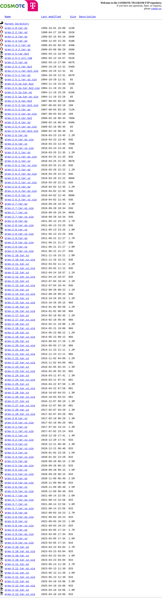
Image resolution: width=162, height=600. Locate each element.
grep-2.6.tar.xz (16, 144)
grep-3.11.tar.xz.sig (20, 577)
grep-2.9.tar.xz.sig (19, 251)
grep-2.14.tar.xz (17, 289)
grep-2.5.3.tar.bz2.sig (21, 105)
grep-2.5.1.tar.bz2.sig (21, 71)
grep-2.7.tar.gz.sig (19, 208)
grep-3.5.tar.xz (16, 469)
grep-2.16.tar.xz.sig (20, 311)
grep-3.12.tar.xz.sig (20, 594)
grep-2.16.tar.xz (17, 306)
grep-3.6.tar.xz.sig (19, 491)
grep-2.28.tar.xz (17, 409)
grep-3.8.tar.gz (16, 512)
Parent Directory (17, 23)
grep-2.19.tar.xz (17, 332)
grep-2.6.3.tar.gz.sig (21, 191)
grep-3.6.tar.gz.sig (19, 482)
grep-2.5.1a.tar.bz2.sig (22, 88)
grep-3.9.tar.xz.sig (19, 542)
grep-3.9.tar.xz (16, 538)
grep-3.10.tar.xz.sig (20, 560)
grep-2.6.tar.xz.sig (19, 148)
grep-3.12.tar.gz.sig (20, 585)
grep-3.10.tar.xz (17, 555)
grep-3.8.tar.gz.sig (19, 517)
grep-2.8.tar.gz (16, 221)
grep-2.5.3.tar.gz (18, 109)
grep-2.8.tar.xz (16, 229)
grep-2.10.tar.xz (17, 255)
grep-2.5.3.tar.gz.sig (21, 113)
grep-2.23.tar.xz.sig (20, 371)
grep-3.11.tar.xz (17, 572)
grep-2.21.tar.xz (17, 349)
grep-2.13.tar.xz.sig (20, 285)
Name (8, 16)
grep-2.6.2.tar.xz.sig (21, 182)
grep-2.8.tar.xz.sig (19, 234)
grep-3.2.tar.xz (16, 435)
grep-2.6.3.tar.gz (18, 186)
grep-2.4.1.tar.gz (18, 45)
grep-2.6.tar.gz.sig (19, 139)
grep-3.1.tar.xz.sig (19, 431)
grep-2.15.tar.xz (17, 298)
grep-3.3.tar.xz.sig (19, 448)
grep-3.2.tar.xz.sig (19, 439)
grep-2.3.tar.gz (16, 36)
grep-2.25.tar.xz (17, 384)
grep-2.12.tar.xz (17, 272)
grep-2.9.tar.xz (16, 246)
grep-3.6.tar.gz (16, 478)
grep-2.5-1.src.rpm (18, 58)
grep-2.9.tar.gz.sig (19, 242)
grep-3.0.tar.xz (16, 418)
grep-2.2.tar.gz (16, 32)
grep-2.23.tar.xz (17, 367)
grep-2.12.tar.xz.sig (20, 276)
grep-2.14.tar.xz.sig (20, 294)
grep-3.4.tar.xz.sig (19, 457)
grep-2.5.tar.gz (16, 62)
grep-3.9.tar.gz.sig (19, 534)
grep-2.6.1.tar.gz (18, 152)
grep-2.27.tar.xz (17, 401)
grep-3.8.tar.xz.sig (19, 525)
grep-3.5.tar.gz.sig (19, 465)
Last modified (51, 16)
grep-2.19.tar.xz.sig (20, 337)
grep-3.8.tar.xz (16, 521)
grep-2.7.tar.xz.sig (19, 216)
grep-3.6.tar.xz (16, 487)
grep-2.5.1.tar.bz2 (18, 66)
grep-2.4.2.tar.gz (18, 49)
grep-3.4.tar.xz (16, 452)
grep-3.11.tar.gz (17, 564)
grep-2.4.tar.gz (16, 41)
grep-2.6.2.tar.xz (18, 178)
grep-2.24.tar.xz (17, 375)
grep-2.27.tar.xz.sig (20, 405)
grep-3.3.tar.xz (16, 444)
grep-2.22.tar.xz (17, 358)
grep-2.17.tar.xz (17, 315)
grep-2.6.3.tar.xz (18, 195)
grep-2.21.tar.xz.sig (20, 354)
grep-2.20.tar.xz (17, 341)
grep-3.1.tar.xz (16, 427)
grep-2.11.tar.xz (17, 264)
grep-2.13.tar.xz (17, 281)
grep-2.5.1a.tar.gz (18, 92)
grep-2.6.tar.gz (16, 135)
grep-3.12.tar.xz (17, 590)
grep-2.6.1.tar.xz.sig (21, 165)
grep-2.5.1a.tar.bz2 (19, 83)
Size (73, 16)
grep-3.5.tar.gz (16, 461)
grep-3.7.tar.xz (16, 504)
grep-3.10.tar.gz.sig (20, 551)
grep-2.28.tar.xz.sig (20, 414)
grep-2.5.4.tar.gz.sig (21, 126)
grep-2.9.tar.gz (16, 238)
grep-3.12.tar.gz (17, 581)
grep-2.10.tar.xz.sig (20, 259)
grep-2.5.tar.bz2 (17, 53)
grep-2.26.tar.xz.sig (20, 397)
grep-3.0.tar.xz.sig (19, 422)
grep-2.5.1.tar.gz (18, 75)
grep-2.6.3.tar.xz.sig (21, 199)
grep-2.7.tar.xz (16, 212)
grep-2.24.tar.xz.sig (20, 379)
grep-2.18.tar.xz (17, 324)
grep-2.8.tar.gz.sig (19, 225)
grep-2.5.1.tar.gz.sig (21, 79)
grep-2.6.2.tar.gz (18, 169)
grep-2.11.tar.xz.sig (20, 268)
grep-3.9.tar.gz (16, 530)
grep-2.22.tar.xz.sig (20, 362)
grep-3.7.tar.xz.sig (19, 508)
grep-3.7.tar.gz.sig (19, 500)
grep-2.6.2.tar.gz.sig (21, 174)
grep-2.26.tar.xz (17, 392)
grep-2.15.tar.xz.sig (20, 302)
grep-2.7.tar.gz (16, 204)
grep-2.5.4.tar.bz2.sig (21, 131)
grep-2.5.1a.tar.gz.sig (21, 96)
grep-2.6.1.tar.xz (18, 161)
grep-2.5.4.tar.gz (18, 122)
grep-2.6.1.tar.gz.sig (21, 156)
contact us (156, 8)
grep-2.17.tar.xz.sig (20, 319)
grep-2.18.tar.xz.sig (20, 328)
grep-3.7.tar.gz (16, 495)
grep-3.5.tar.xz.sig (19, 474)
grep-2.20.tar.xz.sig (20, 345)
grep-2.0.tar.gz (16, 28)
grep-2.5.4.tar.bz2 (18, 118)
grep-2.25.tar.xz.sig (20, 388)
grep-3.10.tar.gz (17, 547)
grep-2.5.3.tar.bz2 (18, 101)
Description (87, 16)
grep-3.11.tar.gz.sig (20, 568)
